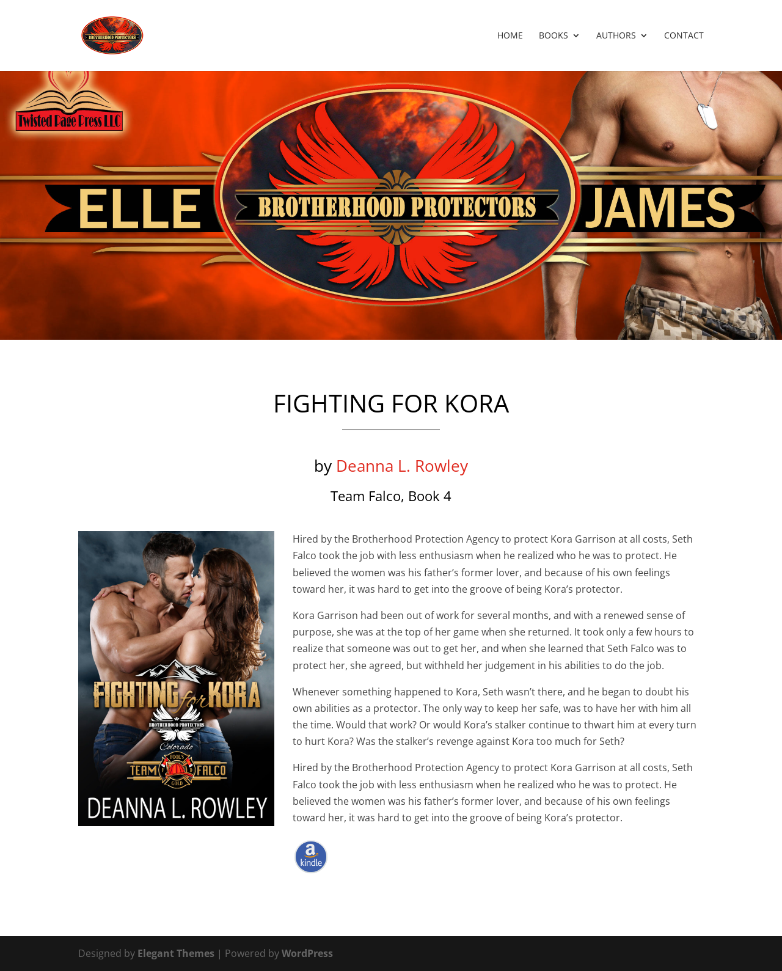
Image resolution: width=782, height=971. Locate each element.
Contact (684, 36)
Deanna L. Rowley (402, 466)
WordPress (307, 953)
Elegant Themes (175, 953)
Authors (616, 36)
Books (553, 36)
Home (510, 36)
